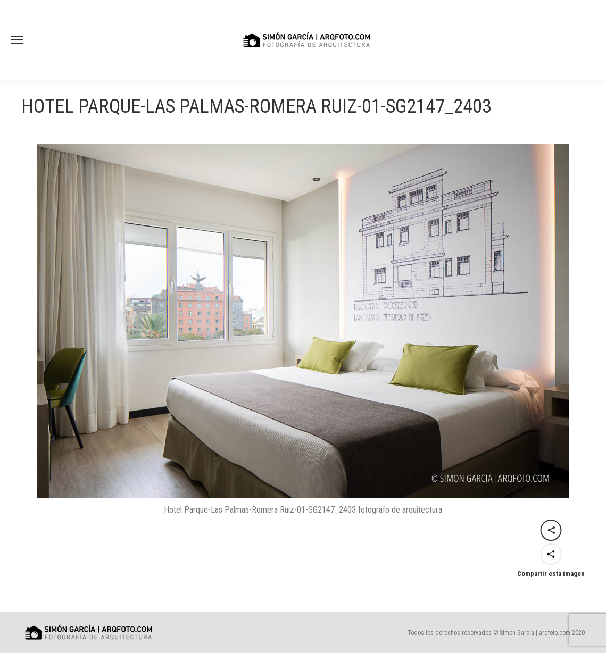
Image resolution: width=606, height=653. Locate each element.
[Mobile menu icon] (17, 40)
